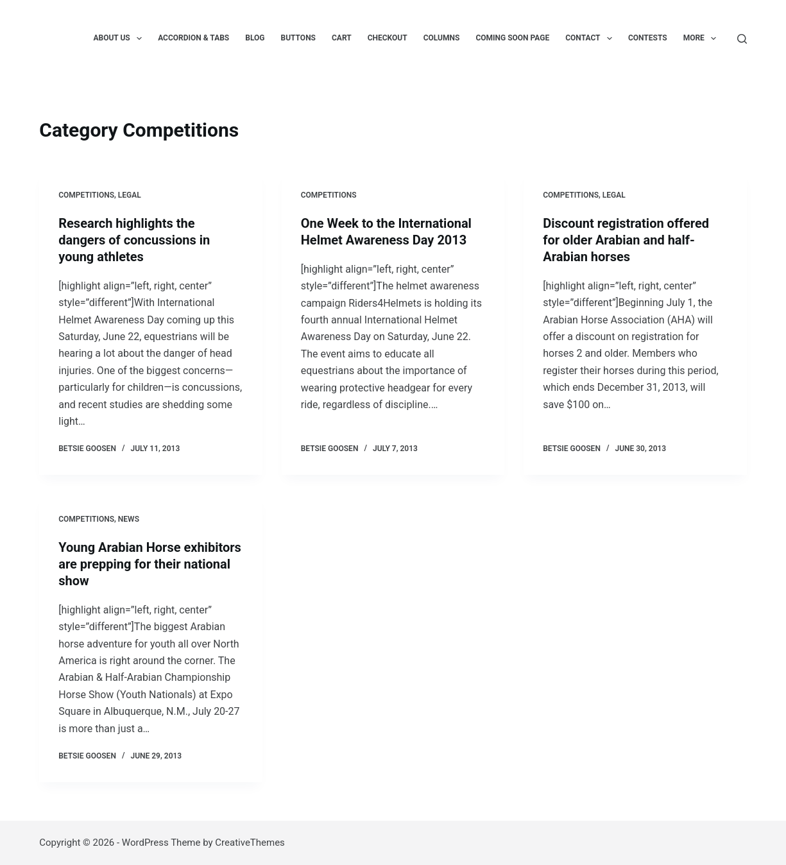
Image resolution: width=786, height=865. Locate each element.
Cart (342, 37)
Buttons (298, 37)
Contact (591, 38)
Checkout (387, 37)
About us (120, 38)
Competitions (86, 195)
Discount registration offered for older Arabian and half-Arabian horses (626, 240)
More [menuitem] (702, 38)
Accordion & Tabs (193, 37)
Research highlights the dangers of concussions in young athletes (134, 240)
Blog (254, 37)
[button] (139, 38)
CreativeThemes (250, 842)
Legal (129, 195)
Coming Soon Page (512, 37)
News (128, 519)
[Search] (742, 39)
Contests (647, 37)
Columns (441, 37)
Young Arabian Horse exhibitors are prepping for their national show (149, 564)
